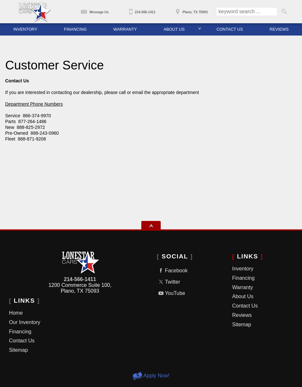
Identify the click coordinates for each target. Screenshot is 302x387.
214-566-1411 (80, 279)
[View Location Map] (190, 10)
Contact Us (22, 340)
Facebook (172, 271)
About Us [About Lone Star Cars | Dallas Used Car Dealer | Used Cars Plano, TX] (174, 29)
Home (16, 313)
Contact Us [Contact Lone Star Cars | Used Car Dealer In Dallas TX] (229, 29)
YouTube (171, 293)
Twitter (168, 282)
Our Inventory (24, 322)
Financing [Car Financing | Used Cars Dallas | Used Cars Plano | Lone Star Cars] (75, 29)
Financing (20, 331)
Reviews (242, 315)
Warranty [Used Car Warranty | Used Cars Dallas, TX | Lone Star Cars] (125, 29)
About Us (242, 296)
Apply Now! (151, 375)
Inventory (25, 29)
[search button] (284, 12)
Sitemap (18, 350)
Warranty (242, 287)
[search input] (247, 12)
